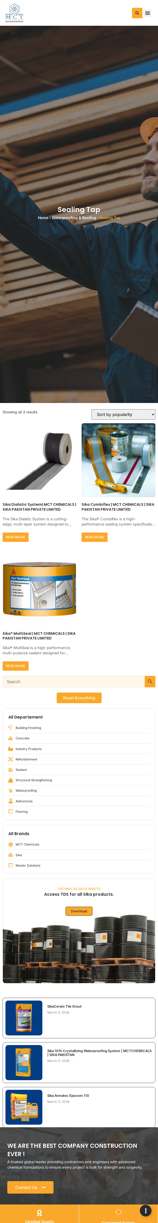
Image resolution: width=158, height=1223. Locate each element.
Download (79, 911)
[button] (137, 13)
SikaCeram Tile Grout (64, 1006)
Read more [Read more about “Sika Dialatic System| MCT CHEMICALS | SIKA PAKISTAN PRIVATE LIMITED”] (15, 537)
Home (43, 217)
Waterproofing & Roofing (74, 217)
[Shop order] (123, 414)
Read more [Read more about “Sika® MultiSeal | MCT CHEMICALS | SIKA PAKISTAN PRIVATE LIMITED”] (15, 665)
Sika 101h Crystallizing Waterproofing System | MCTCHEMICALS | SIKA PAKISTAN (99, 1052)
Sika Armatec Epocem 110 (68, 1095)
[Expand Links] (146, 1210)
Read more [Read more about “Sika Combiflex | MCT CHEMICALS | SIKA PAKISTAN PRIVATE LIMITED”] (94, 537)
